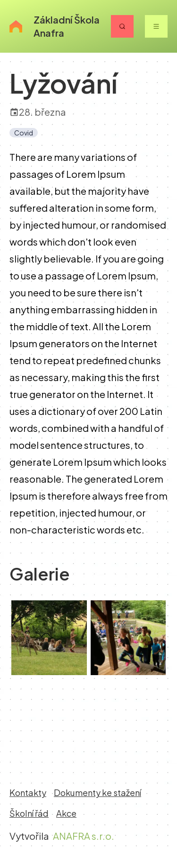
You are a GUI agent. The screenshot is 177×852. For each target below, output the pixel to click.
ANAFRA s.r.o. (83, 836)
